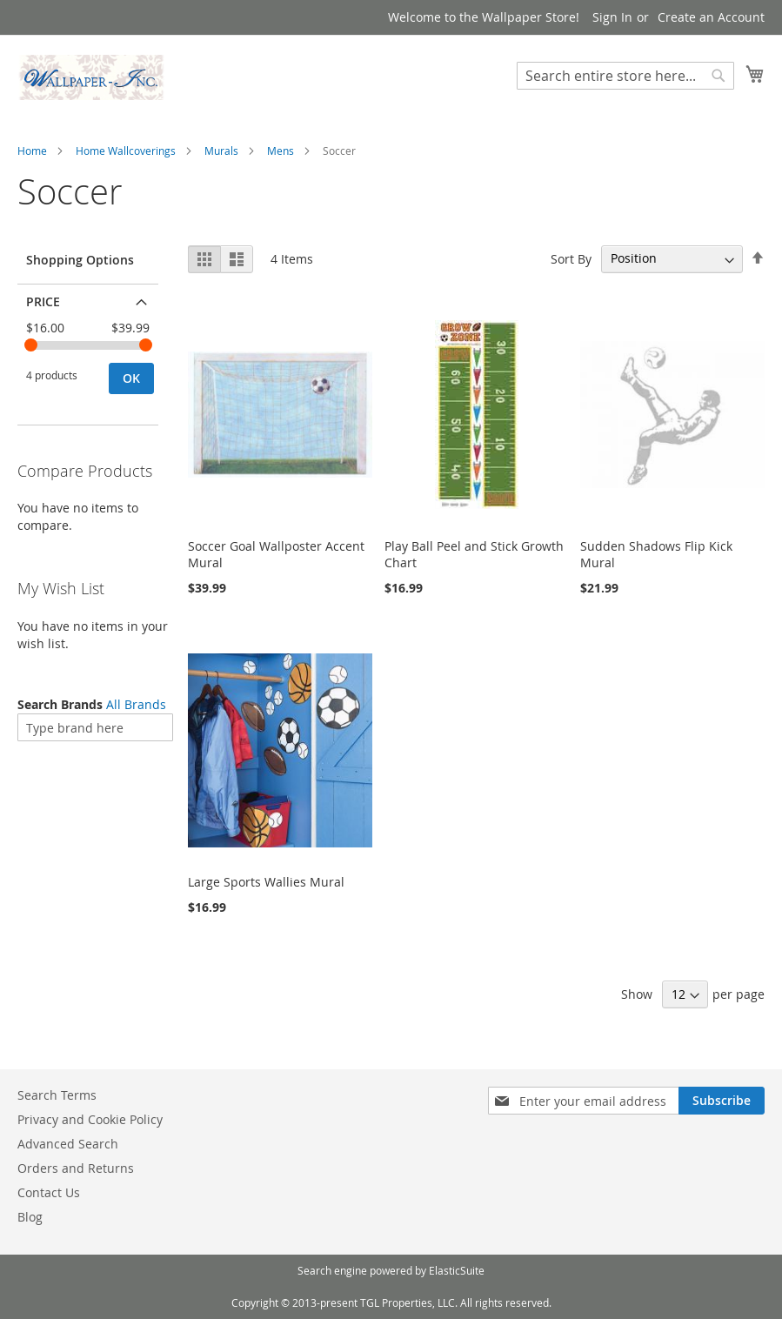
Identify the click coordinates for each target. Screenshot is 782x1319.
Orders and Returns (75, 1168)
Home (32, 150)
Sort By (571, 258)
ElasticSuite (457, 1270)
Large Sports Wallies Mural (266, 882)
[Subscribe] (721, 1101)
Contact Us (48, 1192)
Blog (30, 1217)
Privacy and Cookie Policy (90, 1119)
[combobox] (625, 76)
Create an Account (711, 17)
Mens (280, 150)
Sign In (612, 17)
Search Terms (57, 1095)
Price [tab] (43, 301)
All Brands (136, 704)
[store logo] (91, 77)
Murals (221, 150)
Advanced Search (67, 1143)
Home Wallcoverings (126, 150)
